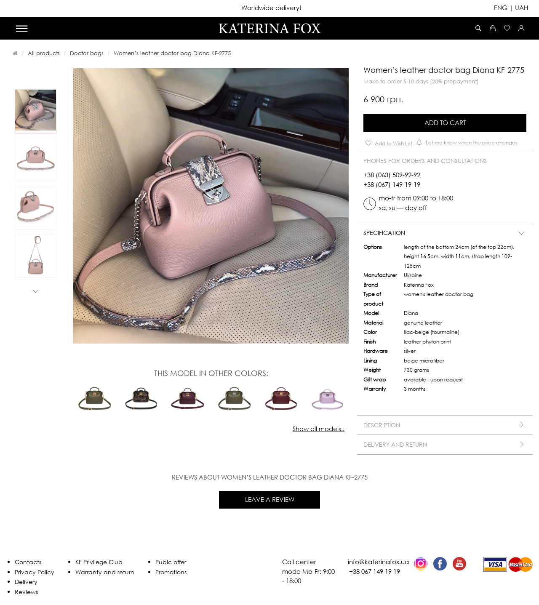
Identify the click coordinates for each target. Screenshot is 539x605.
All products (44, 53)
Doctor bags (87, 53)
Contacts (28, 561)
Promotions (171, 572)
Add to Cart (445, 122)
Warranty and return (104, 572)
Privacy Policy (34, 572)
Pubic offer (170, 561)
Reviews (26, 591)
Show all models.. (318, 428)
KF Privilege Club (99, 561)
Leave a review (269, 499)
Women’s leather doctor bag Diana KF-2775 (172, 53)
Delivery (26, 581)
